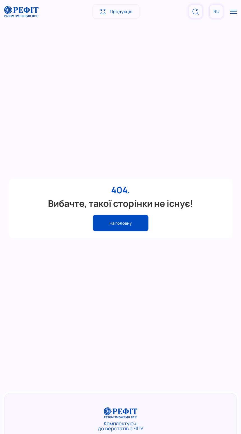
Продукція (116, 11)
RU (216, 11)
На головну (120, 223)
